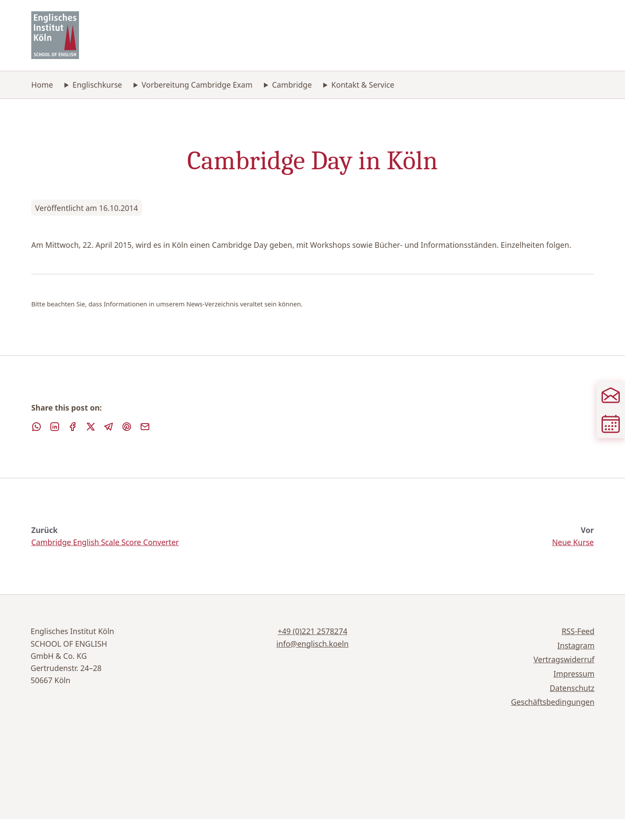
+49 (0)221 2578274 (313, 631)
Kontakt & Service (362, 84)
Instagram (576, 645)
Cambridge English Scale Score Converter (105, 542)
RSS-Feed (578, 631)
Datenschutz (572, 688)
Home (42, 84)
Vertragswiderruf (563, 659)
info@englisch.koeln (312, 643)
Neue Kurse (573, 542)
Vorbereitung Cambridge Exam (196, 84)
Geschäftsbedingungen (552, 702)
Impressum (573, 673)
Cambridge (292, 84)
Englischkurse (97, 84)
